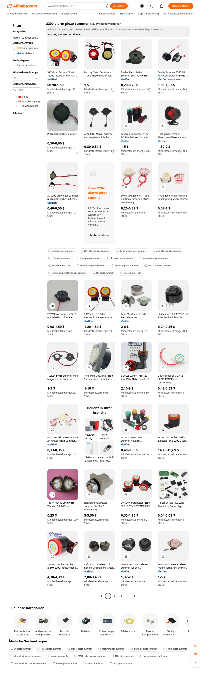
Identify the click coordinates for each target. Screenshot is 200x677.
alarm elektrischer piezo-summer (28, 663)
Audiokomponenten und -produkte (139, 29)
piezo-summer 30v (130, 272)
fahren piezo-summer (65, 663)
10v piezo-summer (103, 272)
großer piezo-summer (80, 648)
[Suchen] (119, 6)
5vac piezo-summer (121, 663)
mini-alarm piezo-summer (167, 251)
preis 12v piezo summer (157, 265)
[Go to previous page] (101, 596)
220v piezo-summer (59, 258)
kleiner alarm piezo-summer (131, 251)
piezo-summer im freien (153, 656)
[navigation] (25, 310)
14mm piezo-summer (175, 648)
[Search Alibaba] (75, 6)
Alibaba (52, 29)
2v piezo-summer (21, 648)
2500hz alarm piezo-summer (89, 656)
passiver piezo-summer (111, 648)
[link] (195, 645)
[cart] (152, 6)
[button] (107, 6)
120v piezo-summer (123, 656)
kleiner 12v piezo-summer (91, 265)
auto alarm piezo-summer (154, 258)
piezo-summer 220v (59, 265)
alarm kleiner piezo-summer (26, 656)
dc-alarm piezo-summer (120, 258)
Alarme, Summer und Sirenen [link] (64, 34)
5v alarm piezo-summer (61, 251)
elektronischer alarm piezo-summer (67, 272)
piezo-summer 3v (58, 656)
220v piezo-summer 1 (89, 258)
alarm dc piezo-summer (143, 648)
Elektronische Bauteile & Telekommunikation (87, 29)
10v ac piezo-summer (49, 648)
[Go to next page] (135, 596)
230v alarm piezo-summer (95, 251)
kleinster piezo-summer (125, 265)
